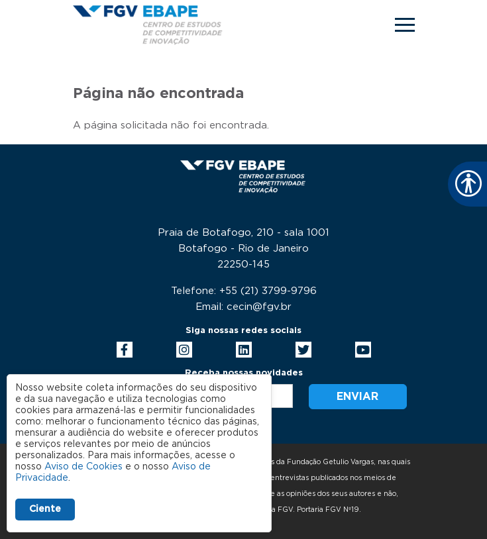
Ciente (45, 509)
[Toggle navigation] (405, 25)
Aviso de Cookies (83, 466)
